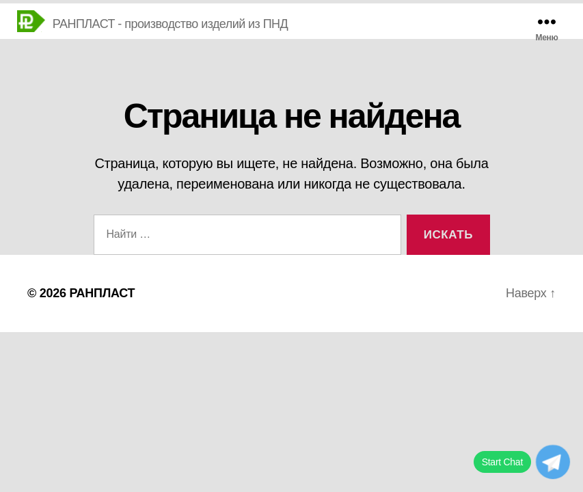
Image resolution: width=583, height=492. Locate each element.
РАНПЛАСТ (102, 293)
